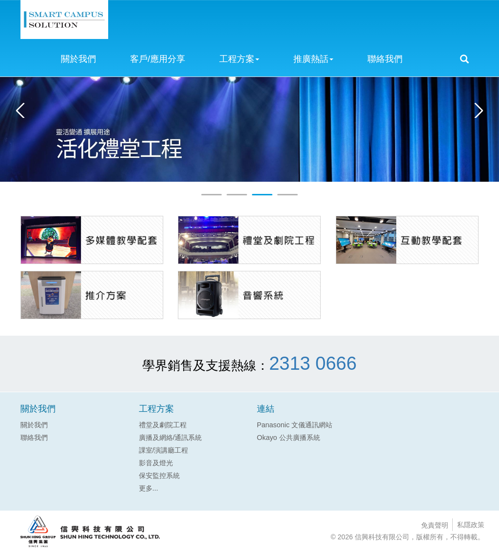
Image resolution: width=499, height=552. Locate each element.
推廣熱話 (313, 59)
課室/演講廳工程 (164, 450)
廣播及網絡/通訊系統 (170, 437)
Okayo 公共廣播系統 (288, 437)
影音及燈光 (156, 463)
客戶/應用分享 (157, 59)
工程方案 (239, 59)
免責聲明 (434, 525)
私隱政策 (470, 525)
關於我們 (78, 59)
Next (476, 110)
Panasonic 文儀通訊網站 (294, 425)
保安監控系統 (159, 475)
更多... (148, 488)
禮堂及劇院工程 (163, 425)
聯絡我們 (385, 59)
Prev (22, 110)
